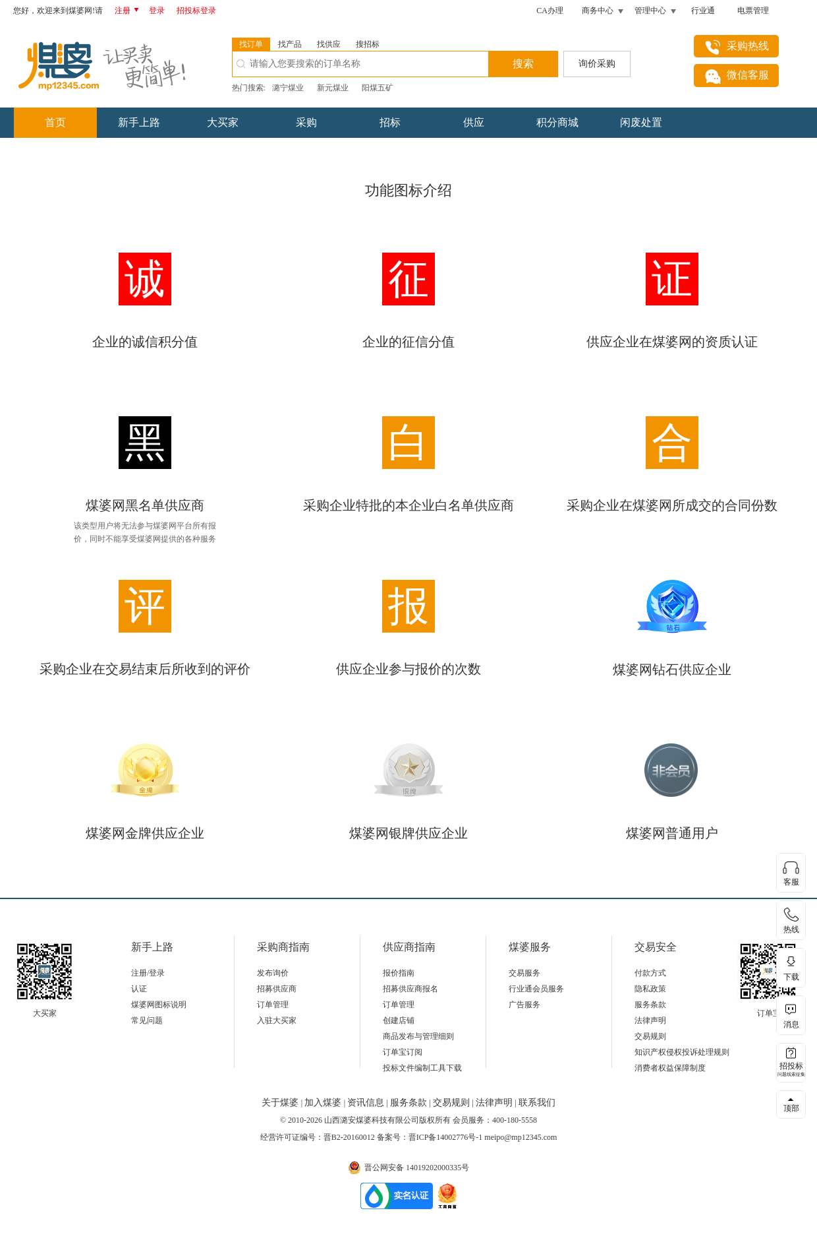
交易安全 (655, 947)
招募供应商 (276, 988)
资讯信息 (367, 1103)
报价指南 (398, 973)
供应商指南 (409, 947)
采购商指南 (283, 947)
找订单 (251, 44)
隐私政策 (650, 988)
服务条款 (650, 1004)
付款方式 (650, 973)
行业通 (703, 10)
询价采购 (596, 64)
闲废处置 (641, 122)
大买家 (223, 122)
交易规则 (650, 1036)
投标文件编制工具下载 (422, 1068)
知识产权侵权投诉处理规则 (681, 1052)
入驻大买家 (276, 1020)
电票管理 (753, 10)
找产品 (290, 44)
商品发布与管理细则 (418, 1036)
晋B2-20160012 (349, 1137)
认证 (139, 988)
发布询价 (273, 973)
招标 (390, 122)
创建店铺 (398, 1020)
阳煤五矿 (377, 87)
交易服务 (524, 973)
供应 (473, 122)
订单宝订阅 (402, 1052)
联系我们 (537, 1103)
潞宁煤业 (288, 87)
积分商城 (557, 122)
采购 (306, 122)
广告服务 (524, 1004)
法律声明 (650, 1020)
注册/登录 (148, 973)
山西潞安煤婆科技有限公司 (371, 1120)
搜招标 (368, 44)
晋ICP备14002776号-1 (445, 1137)
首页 (55, 122)
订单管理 (273, 1004)
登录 (157, 10)
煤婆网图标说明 (158, 1004)
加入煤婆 (324, 1103)
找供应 (329, 44)
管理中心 (650, 10)
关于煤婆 (281, 1103)
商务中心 (597, 10)
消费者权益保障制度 (670, 1068)
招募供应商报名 (410, 988)
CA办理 (549, 10)
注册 (129, 10)
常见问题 (147, 1020)
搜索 (523, 63)
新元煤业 (333, 87)
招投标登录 (196, 10)
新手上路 (139, 122)
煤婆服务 (530, 947)
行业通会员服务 (536, 988)
